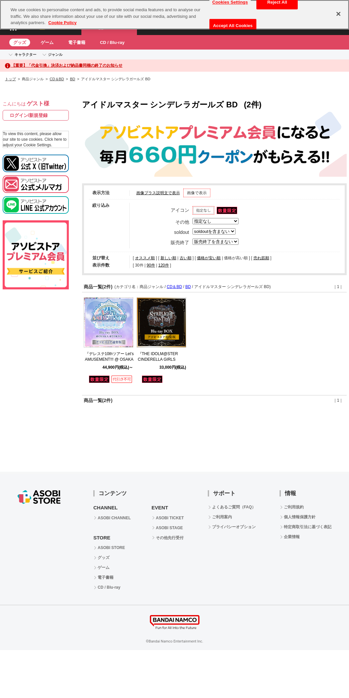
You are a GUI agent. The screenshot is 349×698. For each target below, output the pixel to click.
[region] (174, 14)
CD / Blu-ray (112, 42)
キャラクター (25, 54)
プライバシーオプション (234, 527)
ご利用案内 (222, 517)
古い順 (186, 258)
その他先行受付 (170, 537)
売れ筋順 (261, 258)
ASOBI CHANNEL (114, 518)
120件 (163, 265)
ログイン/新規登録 (29, 115)
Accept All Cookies (233, 25)
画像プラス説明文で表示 (158, 193)
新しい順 (168, 258)
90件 (151, 265)
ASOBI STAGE (169, 528)
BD (72, 79)
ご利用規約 (294, 507)
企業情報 (292, 536)
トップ (10, 79)
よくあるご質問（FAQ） (234, 507)
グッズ (19, 42)
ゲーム (47, 42)
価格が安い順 (209, 258)
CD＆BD (57, 79)
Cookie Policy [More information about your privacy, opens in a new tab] (62, 22)
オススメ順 (145, 258)
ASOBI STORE (111, 547)
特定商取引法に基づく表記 (307, 527)
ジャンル (55, 54)
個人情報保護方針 (300, 517)
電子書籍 (76, 42)
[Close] (338, 14)
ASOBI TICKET (170, 518)
